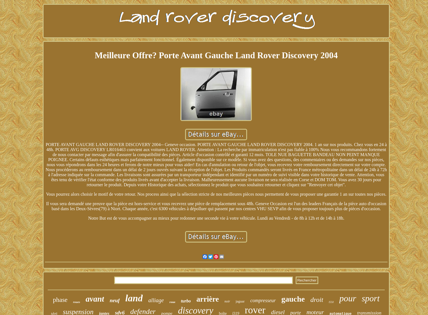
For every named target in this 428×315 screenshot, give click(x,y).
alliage (156, 300)
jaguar (240, 301)
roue (172, 302)
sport (371, 298)
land (134, 298)
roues (76, 302)
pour (347, 298)
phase (60, 299)
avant (95, 298)
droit (316, 299)
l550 (331, 302)
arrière (208, 299)
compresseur (263, 300)
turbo (186, 301)
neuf (115, 300)
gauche (293, 299)
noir (227, 301)
